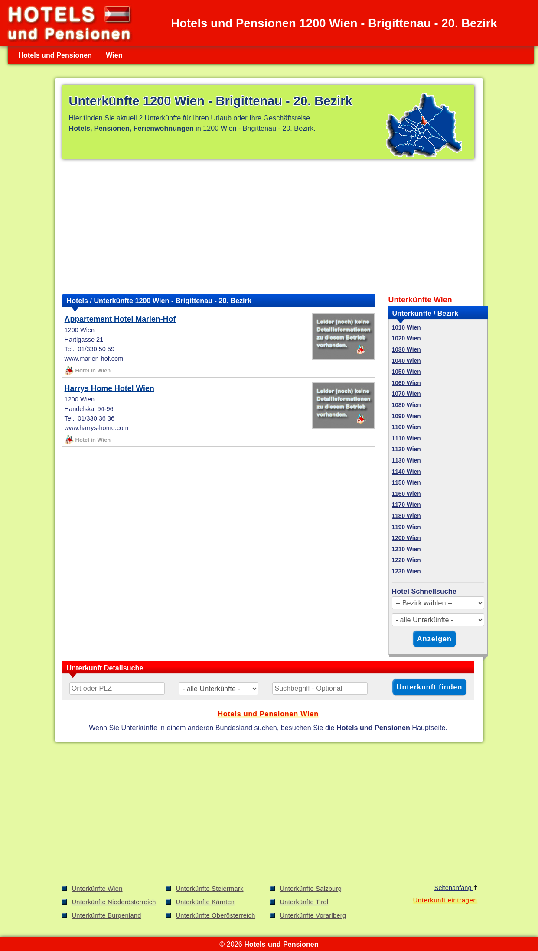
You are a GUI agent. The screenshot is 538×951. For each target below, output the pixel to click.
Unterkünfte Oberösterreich (215, 915)
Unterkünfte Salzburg (311, 888)
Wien (114, 55)
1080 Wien (406, 405)
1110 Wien (406, 438)
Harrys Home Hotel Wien (109, 388)
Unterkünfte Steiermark (210, 888)
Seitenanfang (455, 887)
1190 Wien (406, 527)
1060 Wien (406, 383)
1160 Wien (406, 494)
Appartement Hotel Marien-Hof (120, 319)
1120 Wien (406, 449)
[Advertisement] (268, 226)
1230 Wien (406, 571)
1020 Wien (406, 338)
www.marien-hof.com (94, 358)
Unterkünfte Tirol (304, 902)
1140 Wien (406, 472)
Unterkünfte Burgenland (106, 915)
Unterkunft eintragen (445, 900)
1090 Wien (406, 416)
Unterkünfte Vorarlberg (313, 915)
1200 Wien (406, 538)
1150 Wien (406, 482)
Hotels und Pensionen (55, 55)
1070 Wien (406, 394)
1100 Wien (406, 427)
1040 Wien (406, 361)
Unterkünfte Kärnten (205, 902)
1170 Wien (406, 504)
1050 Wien (406, 372)
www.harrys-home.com (97, 427)
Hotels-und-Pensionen (281, 944)
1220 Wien (406, 560)
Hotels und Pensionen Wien (268, 714)
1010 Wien (406, 327)
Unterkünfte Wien (97, 888)
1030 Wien (406, 349)
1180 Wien (406, 516)
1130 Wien (406, 460)
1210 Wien (406, 549)
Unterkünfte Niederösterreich (114, 902)
